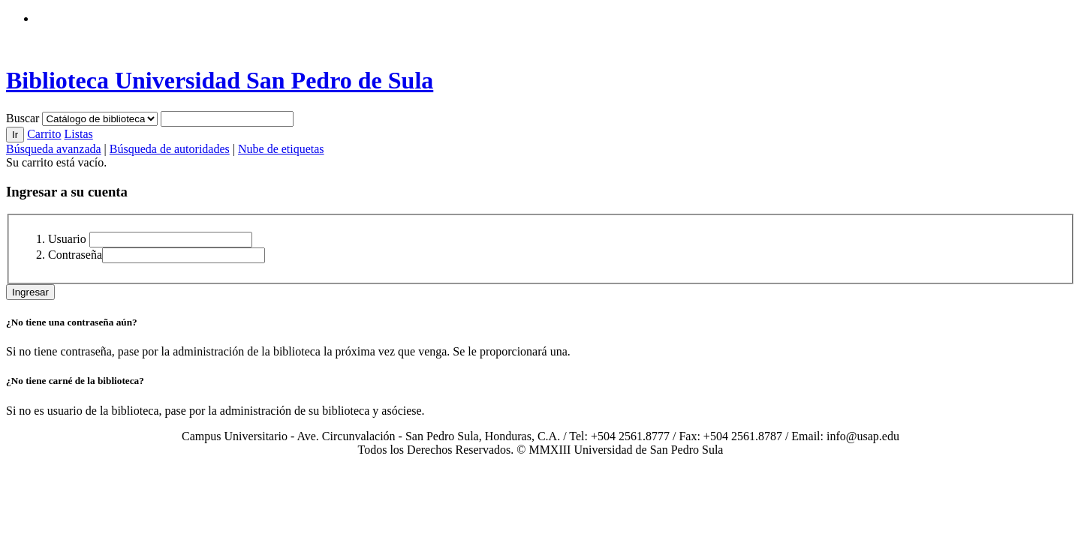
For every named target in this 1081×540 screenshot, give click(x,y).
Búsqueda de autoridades (170, 148)
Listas (78, 134)
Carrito (44, 134)
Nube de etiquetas (281, 148)
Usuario (67, 238)
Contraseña (75, 254)
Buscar (24, 118)
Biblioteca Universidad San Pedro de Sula (219, 80)
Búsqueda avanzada (53, 148)
